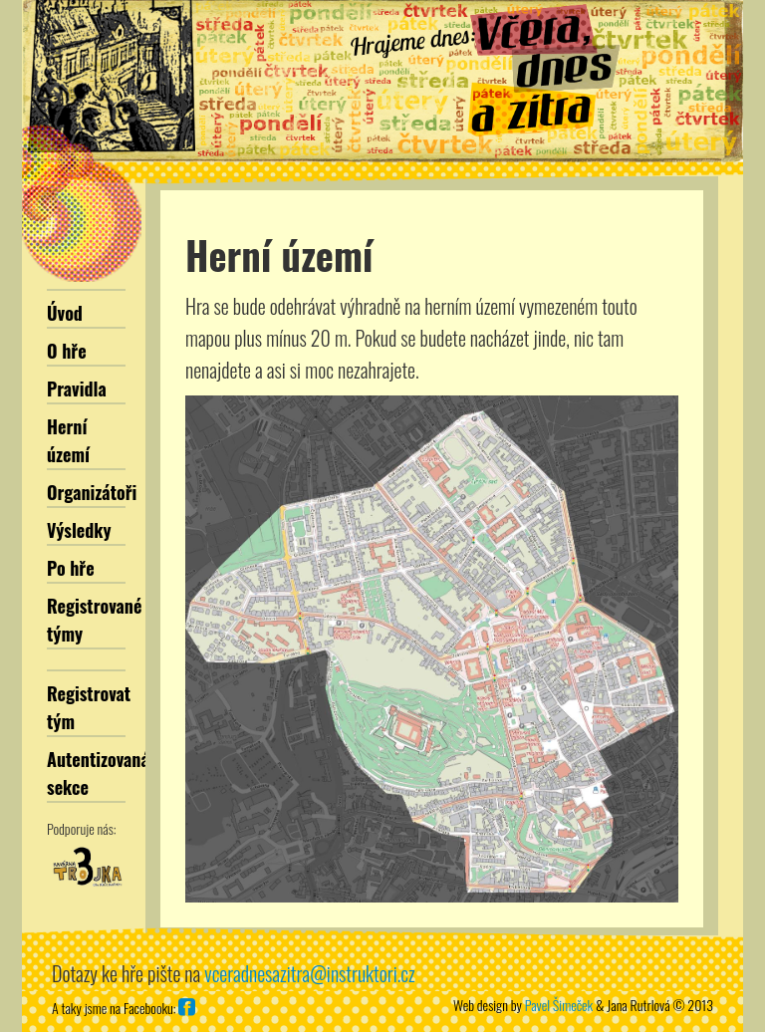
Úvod (65, 313)
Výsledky (79, 530)
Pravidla (77, 388)
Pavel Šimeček (559, 1004)
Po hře (71, 568)
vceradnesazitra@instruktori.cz (309, 973)
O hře (67, 351)
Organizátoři (91, 492)
